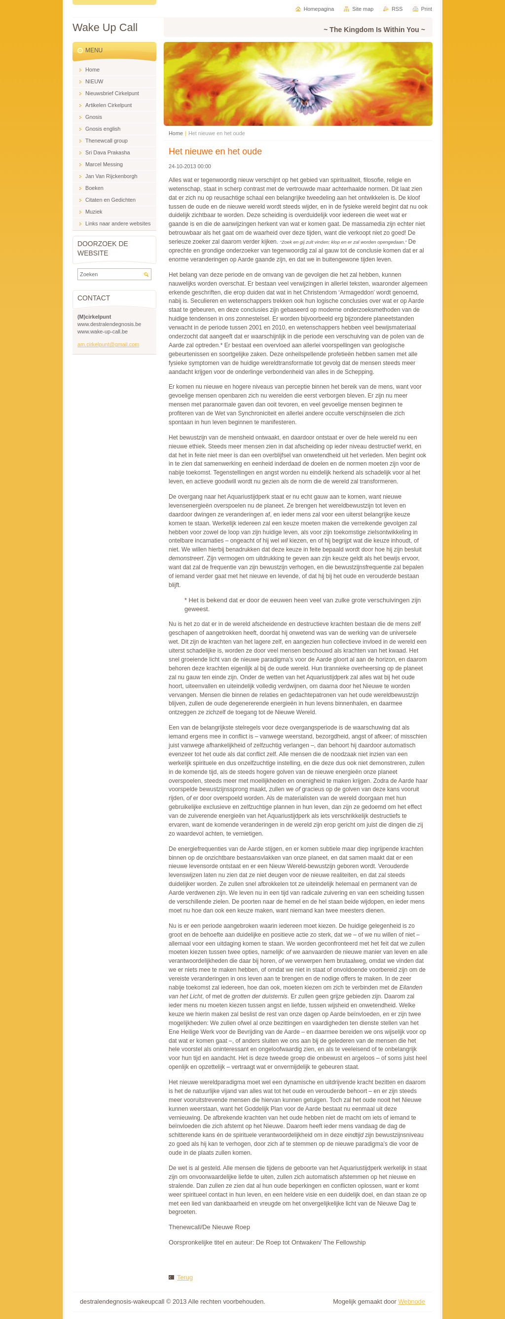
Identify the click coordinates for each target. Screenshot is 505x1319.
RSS (397, 9)
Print (426, 9)
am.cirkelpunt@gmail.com (108, 344)
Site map (362, 9)
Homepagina (319, 9)
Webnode (411, 1301)
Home (176, 133)
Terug (185, 1277)
